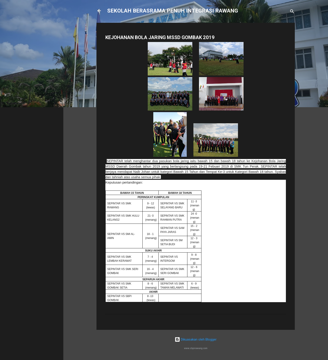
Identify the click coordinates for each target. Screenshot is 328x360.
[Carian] (292, 12)
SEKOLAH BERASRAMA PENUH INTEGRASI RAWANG (172, 11)
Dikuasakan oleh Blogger (196, 339)
